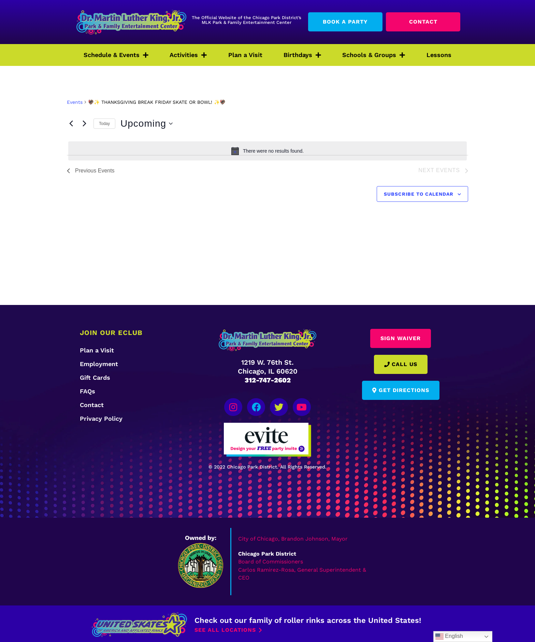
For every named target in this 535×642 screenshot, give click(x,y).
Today (104, 123)
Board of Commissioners (270, 560)
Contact (92, 404)
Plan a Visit (245, 54)
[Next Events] (84, 124)
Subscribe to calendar (418, 194)
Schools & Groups (373, 54)
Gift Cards (95, 377)
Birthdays (302, 54)
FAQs (87, 391)
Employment (99, 363)
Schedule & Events (116, 54)
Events (75, 102)
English (449, 636)
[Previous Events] (71, 124)
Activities (188, 54)
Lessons (438, 54)
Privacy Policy (101, 418)
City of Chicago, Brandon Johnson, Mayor (293, 537)
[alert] (267, 150)
